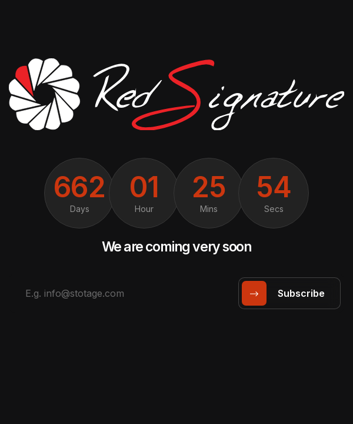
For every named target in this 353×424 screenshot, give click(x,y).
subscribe (287, 293)
